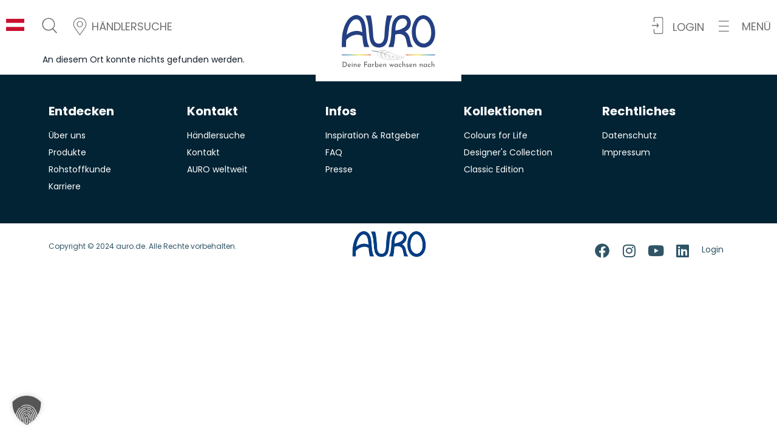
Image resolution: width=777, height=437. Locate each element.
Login (713, 249)
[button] (745, 26)
